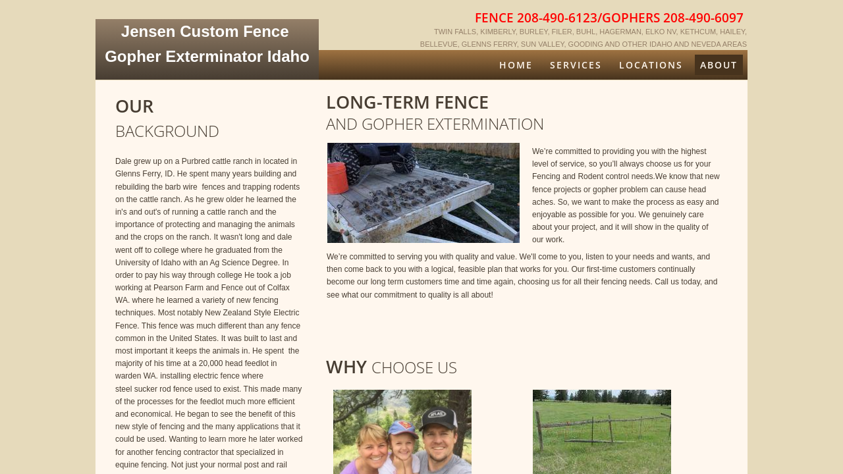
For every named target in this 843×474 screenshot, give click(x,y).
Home (516, 65)
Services (576, 65)
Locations (651, 65)
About (719, 65)
